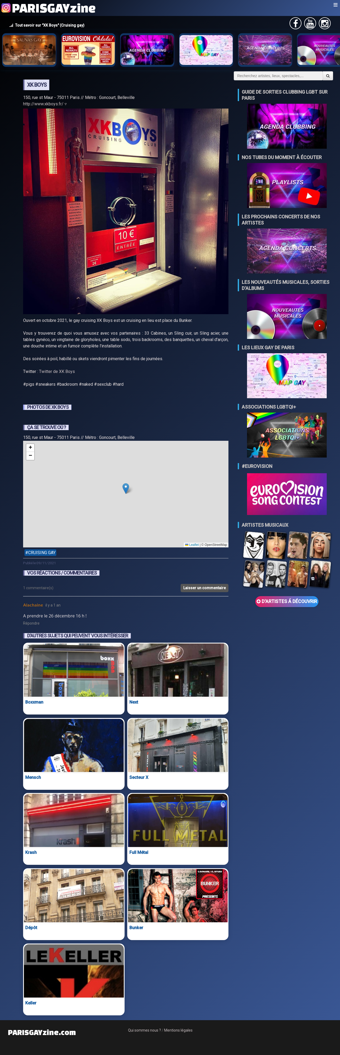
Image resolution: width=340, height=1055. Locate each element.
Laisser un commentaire (204, 588)
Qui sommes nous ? (144, 1030)
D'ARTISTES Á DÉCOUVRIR (287, 601)
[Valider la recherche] (328, 75)
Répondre (31, 623)
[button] (125, 488)
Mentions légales (178, 1030)
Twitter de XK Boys (57, 371)
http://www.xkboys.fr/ (43, 103)
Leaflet (192, 545)
